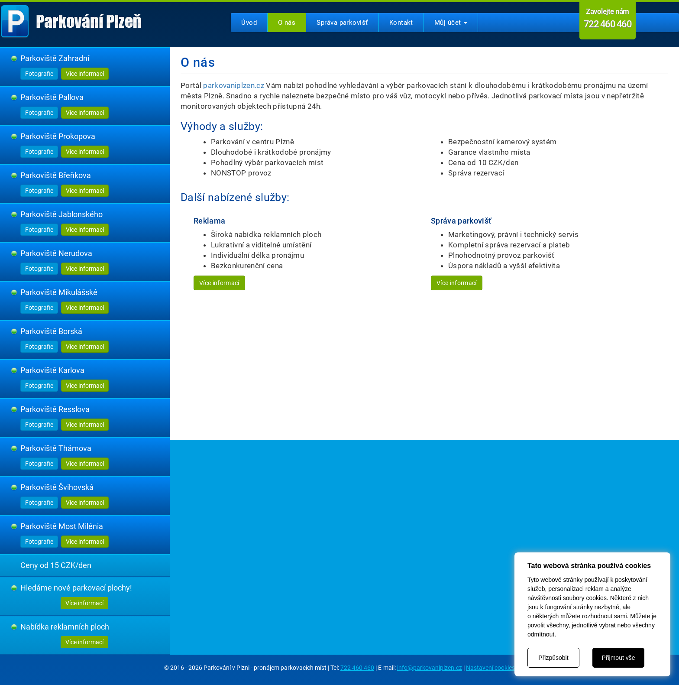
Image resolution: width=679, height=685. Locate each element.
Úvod (249, 22)
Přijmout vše (618, 657)
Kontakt (401, 22)
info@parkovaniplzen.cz (429, 667)
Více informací (85, 73)
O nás (286, 22)
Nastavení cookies (490, 667)
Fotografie (39, 73)
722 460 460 (357, 667)
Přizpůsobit (553, 657)
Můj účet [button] (450, 22)
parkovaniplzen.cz (233, 85)
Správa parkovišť (342, 22)
